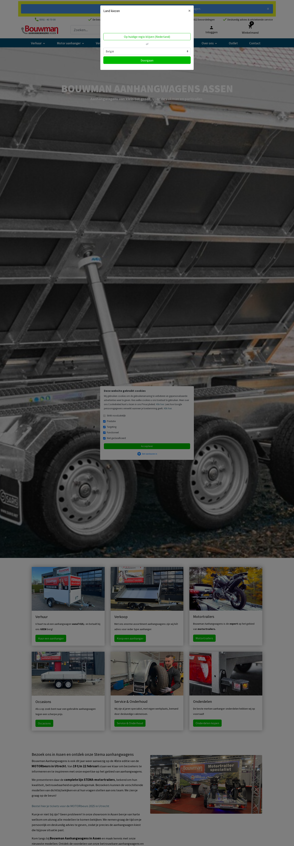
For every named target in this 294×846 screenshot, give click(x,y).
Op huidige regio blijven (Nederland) (147, 37)
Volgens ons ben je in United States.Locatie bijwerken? (127, 24)
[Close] (189, 10)
